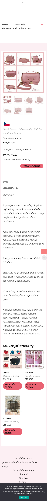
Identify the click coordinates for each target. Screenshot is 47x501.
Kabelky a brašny (12, 138)
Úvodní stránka (23, 458)
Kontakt (23, 474)
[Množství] (10, 166)
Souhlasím (24, 497)
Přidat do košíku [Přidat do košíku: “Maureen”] (31, 385)
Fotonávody (26, 129)
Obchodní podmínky (23, 470)
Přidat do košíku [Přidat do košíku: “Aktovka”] (10, 431)
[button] (23, 3)
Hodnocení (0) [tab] (10, 188)
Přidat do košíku (32, 166)
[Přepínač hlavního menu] (42, 24)
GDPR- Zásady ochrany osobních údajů (20, 464)
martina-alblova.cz (17, 24)
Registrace (23, 482)
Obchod (14, 129)
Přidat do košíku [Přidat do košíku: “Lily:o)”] (10, 385)
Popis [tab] (6, 182)
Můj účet (23, 478)
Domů (6, 129)
